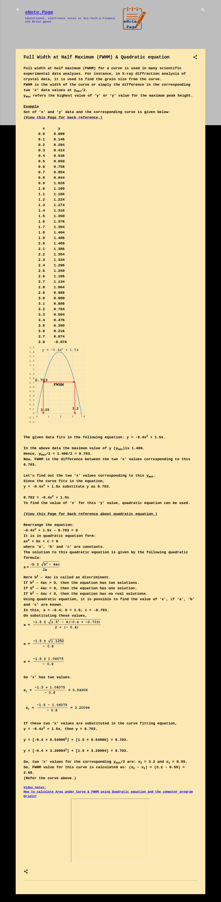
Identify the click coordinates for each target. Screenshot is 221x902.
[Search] (203, 11)
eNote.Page (39, 12)
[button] (195, 58)
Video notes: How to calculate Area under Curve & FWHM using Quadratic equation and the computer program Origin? (108, 792)
